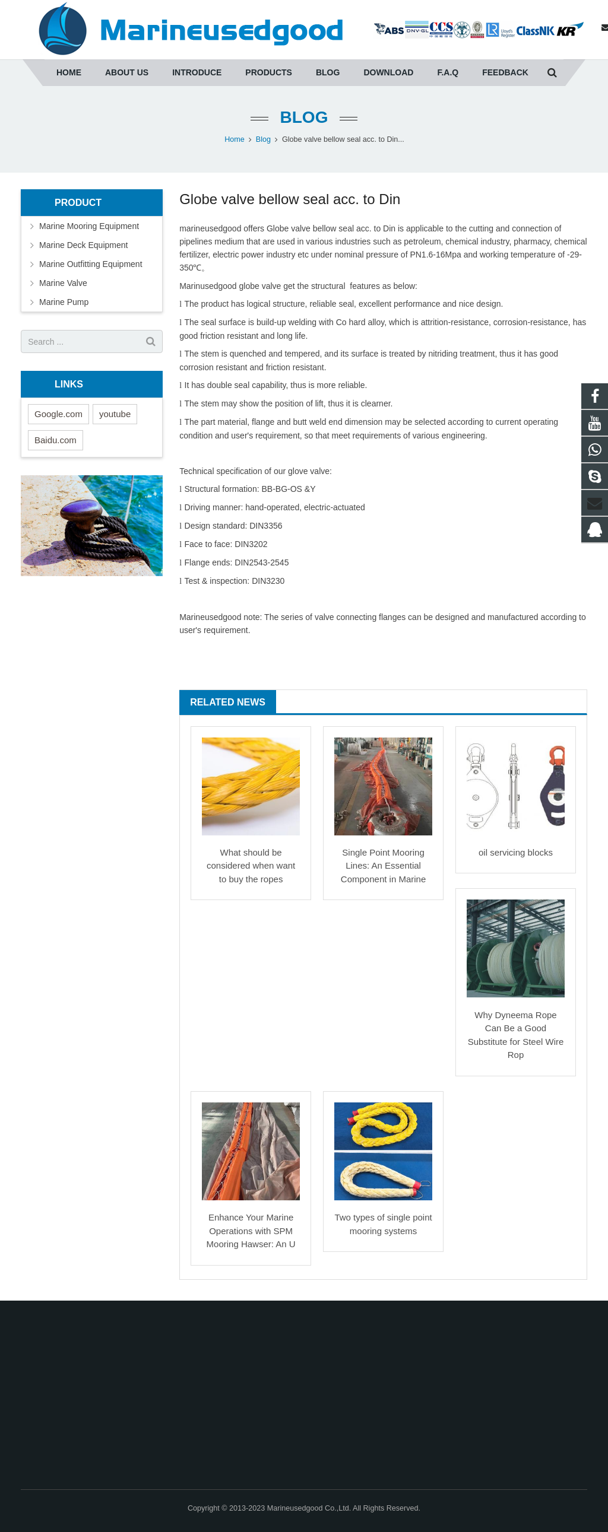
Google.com (58, 414)
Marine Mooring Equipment (89, 226)
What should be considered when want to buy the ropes (251, 865)
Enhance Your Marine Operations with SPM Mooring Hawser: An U (251, 1230)
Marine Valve (63, 283)
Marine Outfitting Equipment (90, 264)
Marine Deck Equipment (83, 245)
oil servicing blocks (516, 852)
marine (192, 228)
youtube (115, 414)
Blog (304, 117)
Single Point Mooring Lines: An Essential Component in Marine (383, 865)
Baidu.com (55, 440)
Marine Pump (63, 302)
